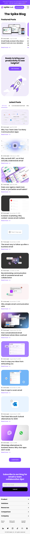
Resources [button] (5, 508)
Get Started (15, 69)
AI (9, 106)
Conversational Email (18, 106)
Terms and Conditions (12, 522)
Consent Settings (23, 522)
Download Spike (19, 7)
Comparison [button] (6, 512)
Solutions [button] (4, 503)
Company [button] (5, 516)
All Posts (4, 106)
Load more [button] (15, 460)
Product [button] (4, 499)
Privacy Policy (3, 522)
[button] (12, 7)
